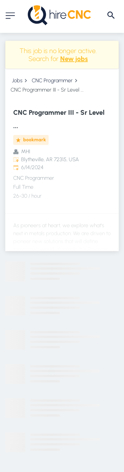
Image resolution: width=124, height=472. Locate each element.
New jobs (74, 59)
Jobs (17, 80)
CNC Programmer (52, 80)
